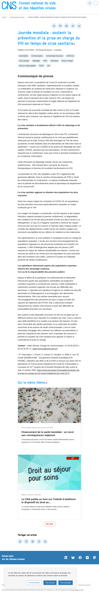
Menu (96, 3)
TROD (41, 66)
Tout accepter (65, 583)
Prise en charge (67, 61)
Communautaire (37, 56)
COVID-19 (70, 56)
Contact (4, 585)
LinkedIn (65, 557)
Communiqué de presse (54, 56)
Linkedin (66, 26)
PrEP (45, 61)
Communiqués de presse (17, 17)
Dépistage (36, 61)
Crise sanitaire (24, 61)
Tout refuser (50, 583)
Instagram (87, 557)
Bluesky (79, 26)
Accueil (4, 17)
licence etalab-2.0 (75, 590)
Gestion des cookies (84, 585)
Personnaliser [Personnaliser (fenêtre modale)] (34, 583)
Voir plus (49, 524)
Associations (23, 56)
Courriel (60, 26)
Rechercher (89, 3)
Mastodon (94, 557)
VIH (48, 66)
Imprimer (54, 26)
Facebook (72, 26)
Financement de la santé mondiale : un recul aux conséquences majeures (48, 434)
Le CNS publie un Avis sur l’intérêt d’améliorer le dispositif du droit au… (49, 501)
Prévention (54, 61)
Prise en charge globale (27, 66)
